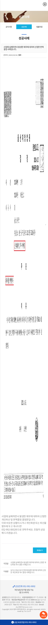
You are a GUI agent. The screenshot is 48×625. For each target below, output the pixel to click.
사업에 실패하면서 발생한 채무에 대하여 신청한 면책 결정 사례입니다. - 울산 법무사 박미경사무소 (13, 4)
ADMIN (43, 609)
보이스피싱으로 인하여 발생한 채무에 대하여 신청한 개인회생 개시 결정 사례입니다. (28, 571)
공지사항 (9, 26)
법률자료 (39, 26)
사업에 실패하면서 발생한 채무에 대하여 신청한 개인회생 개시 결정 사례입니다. (28, 563)
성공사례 (23, 27)
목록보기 (40, 550)
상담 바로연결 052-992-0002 (23, 622)
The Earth (27, 611)
